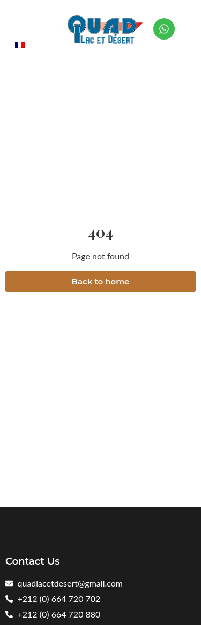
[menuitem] (20, 44)
